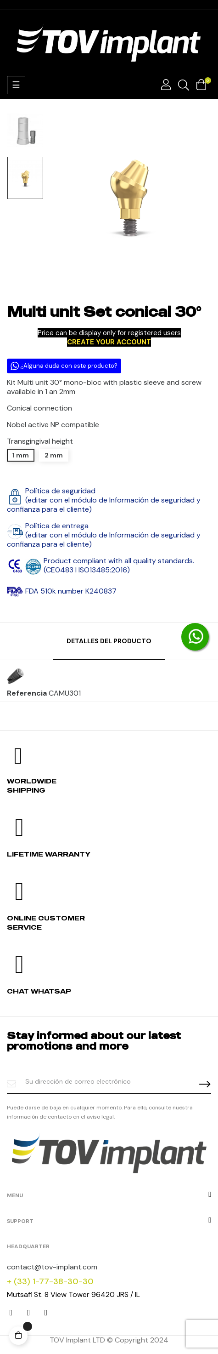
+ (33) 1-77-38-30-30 (50, 1281)
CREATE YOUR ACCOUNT (109, 342)
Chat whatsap (39, 991)
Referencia (27, 693)
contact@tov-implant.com (52, 1267)
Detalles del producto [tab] (109, 641)
